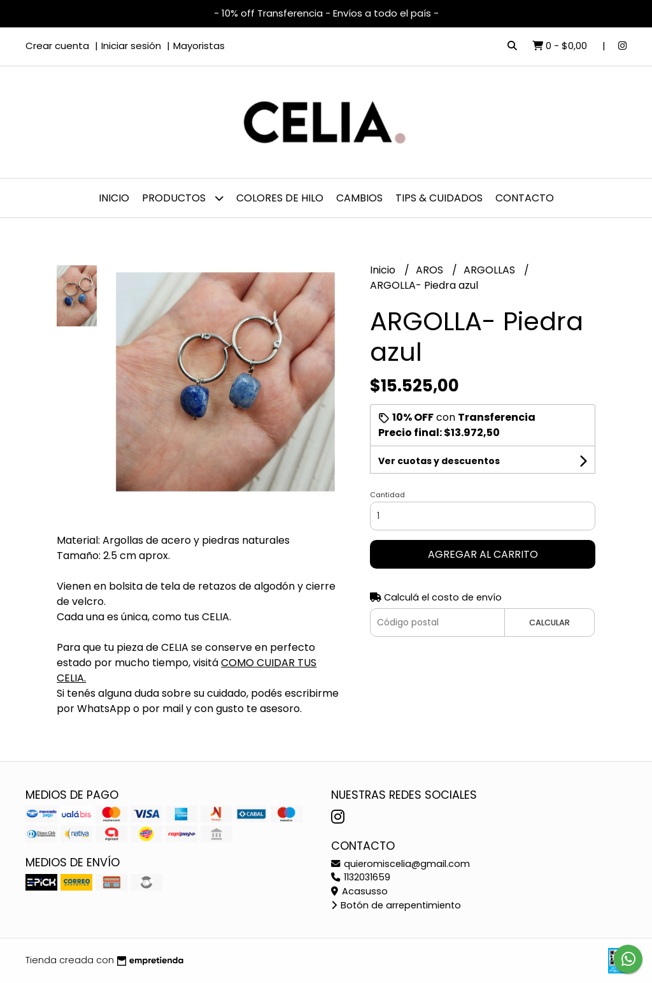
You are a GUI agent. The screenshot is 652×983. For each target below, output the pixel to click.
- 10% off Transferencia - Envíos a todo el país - (326, 13)
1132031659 (360, 877)
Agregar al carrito (483, 554)
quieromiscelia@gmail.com (400, 863)
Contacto (524, 198)
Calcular (549, 622)
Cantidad (387, 495)
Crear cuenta (57, 45)
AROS (431, 270)
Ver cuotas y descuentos (439, 461)
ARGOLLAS (491, 270)
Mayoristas (199, 45)
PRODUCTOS (182, 197)
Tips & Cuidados (439, 198)
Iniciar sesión (131, 45)
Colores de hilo (279, 198)
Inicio (114, 198)
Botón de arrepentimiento (396, 905)
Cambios (359, 198)
